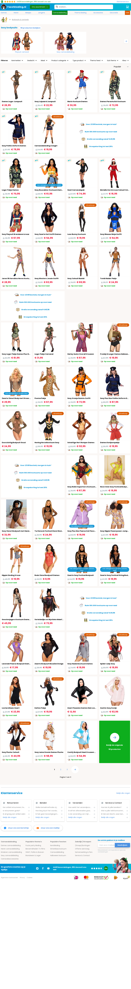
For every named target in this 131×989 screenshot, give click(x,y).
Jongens (41, 13)
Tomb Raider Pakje (108, 278)
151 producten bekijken (30, 28)
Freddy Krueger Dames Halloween (115, 354)
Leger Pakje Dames (10, 190)
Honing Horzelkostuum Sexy (47, 442)
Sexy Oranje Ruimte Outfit (78, 398)
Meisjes (28, 13)
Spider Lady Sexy (107, 664)
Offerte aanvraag (82, 849)
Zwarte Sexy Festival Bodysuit (80, 575)
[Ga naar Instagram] (37, 868)
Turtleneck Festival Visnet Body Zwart (51, 531)
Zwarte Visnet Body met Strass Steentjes (20, 398)
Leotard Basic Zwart (10, 708)
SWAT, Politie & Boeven (35, 852)
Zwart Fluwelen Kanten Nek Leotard (83, 708)
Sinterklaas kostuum (58, 849)
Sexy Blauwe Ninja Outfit (111, 234)
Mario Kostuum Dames (77, 101)
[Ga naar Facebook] (43, 868)
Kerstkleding (55, 845)
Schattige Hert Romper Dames (80, 442)
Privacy (22, 878)
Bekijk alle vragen (123, 793)
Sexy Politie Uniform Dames (14, 146)
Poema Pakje (40, 398)
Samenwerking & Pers (83, 852)
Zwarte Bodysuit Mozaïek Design (49, 664)
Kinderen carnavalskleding (11, 852)
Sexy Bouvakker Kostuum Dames (49, 190)
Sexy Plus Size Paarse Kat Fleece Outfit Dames (87, 531)
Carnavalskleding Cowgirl (46, 146)
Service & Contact (82, 855)
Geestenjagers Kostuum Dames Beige (19, 619)
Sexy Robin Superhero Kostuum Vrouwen (85, 487)
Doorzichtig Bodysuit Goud (14, 442)
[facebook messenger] (16, 828)
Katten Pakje (40, 708)
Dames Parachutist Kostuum (113, 101)
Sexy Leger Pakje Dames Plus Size (16, 354)
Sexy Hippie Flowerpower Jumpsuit (115, 531)
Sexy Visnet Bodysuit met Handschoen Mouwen (23, 531)
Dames (4, 13)
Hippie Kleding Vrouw (11, 575)
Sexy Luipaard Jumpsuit (45, 101)
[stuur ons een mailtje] (48, 828)
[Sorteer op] (121, 66)
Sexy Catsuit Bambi (75, 278)
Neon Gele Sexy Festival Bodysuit (114, 487)
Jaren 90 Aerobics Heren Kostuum (17, 278)
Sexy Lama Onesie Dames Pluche (49, 752)
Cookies (29, 878)
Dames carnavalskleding (11, 845)
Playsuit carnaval (22, 52)
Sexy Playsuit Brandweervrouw (15, 234)
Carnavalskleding (60, 13)
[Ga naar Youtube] (48, 868)
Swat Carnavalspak (76, 190)
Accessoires (98, 13)
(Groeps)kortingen (82, 845)
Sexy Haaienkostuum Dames (80, 664)
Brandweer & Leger (33, 855)
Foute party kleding (33, 845)
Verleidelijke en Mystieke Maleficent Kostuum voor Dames (60, 619)
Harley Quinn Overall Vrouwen (80, 354)
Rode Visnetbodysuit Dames (47, 575)
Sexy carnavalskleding (65, 52)
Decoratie (114, 13)
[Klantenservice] (123, 1)
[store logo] (13, 7)
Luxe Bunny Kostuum (76, 234)
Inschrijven (122, 845)
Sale (127, 13)
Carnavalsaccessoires (10, 859)
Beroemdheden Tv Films (35, 849)
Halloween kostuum (58, 855)
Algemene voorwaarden (9, 878)
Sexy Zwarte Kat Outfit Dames (48, 234)
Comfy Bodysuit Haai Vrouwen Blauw (83, 752)
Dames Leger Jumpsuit (12, 101)
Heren (16, 13)
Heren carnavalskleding (10, 849)
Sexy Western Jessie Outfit (47, 278)
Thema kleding (80, 13)
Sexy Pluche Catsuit (10, 752)
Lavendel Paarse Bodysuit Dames (16, 664)
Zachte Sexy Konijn (108, 708)
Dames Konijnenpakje (109, 442)
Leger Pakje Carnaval (44, 354)
